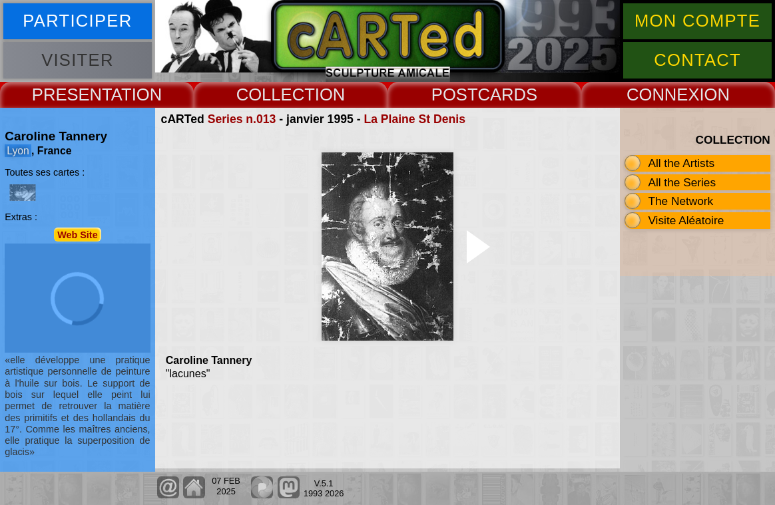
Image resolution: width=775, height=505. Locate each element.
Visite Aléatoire (686, 220)
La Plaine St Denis (414, 119)
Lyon (18, 150)
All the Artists (681, 163)
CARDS (508, 94)
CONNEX (663, 94)
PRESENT (71, 94)
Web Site (77, 234)
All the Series (682, 182)
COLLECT (275, 94)
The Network (680, 201)
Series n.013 (242, 119)
